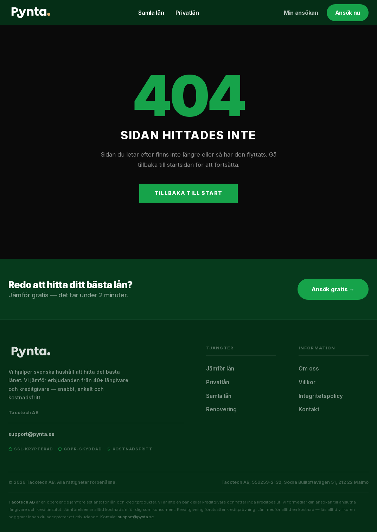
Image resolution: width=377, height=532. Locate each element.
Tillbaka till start (188, 193)
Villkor (307, 382)
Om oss (309, 368)
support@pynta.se (31, 434)
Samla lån (151, 12)
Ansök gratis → (333, 289)
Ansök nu (347, 12)
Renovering (221, 409)
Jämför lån (220, 368)
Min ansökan (301, 12)
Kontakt (309, 409)
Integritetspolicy (321, 396)
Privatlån (187, 12)
